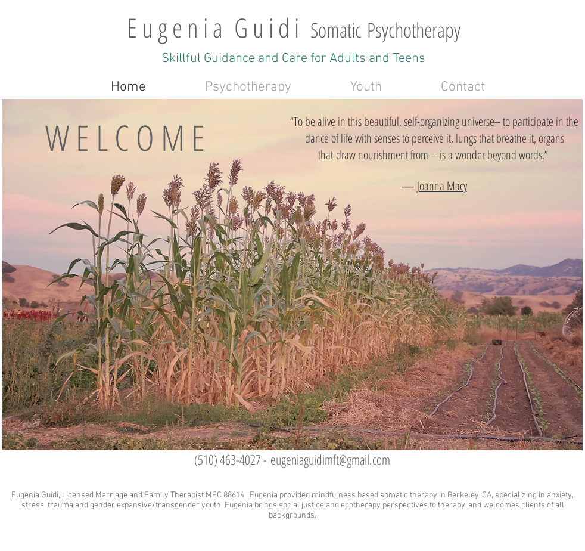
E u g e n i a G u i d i (218, 27)
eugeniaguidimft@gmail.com (330, 459)
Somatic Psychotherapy (385, 30)
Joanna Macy (442, 186)
